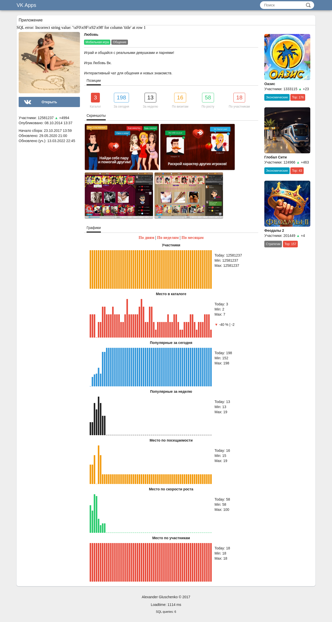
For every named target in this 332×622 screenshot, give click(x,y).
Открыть (49, 102)
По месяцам (193, 237)
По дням (146, 237)
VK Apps (26, 5)
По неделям (168, 237)
